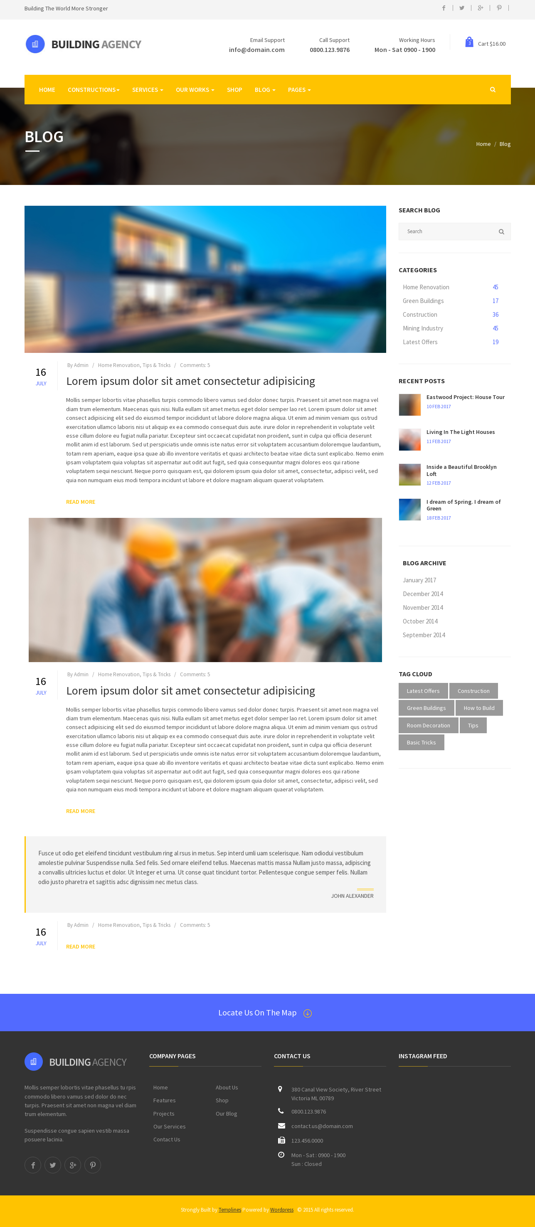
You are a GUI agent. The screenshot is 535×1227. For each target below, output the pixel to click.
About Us (227, 1087)
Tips (473, 725)
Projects (164, 1113)
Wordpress (281, 1209)
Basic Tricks (421, 742)
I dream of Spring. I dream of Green (464, 505)
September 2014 (424, 635)
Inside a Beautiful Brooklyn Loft (462, 470)
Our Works (195, 90)
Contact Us (166, 1139)
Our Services (169, 1126)
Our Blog (226, 1113)
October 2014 (420, 621)
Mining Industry (450, 328)
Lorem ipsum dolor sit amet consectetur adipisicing (190, 384)
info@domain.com (257, 49)
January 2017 (419, 580)
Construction (450, 315)
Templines (230, 1209)
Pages (299, 90)
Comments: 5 (195, 368)
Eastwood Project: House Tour (466, 397)
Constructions (94, 90)
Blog (265, 90)
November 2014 (423, 607)
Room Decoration (428, 725)
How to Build (479, 708)
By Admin (78, 368)
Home (47, 90)
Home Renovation (450, 287)
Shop (234, 90)
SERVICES (147, 90)
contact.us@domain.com (322, 1126)
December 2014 (423, 594)
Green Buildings (450, 301)
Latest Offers (450, 342)
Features (164, 1100)
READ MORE (80, 505)
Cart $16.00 (484, 43)
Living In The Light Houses (461, 432)
